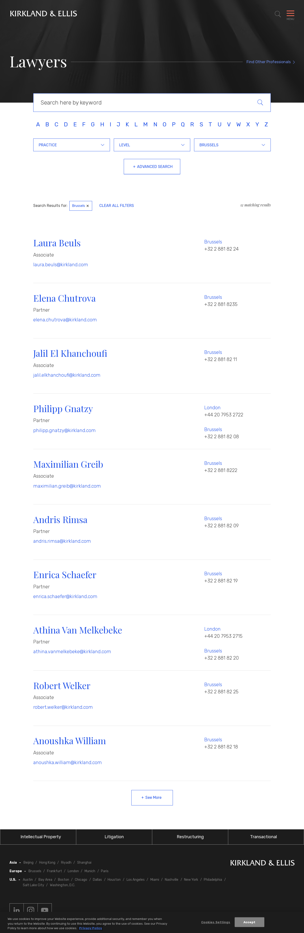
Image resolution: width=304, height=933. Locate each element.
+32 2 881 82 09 (221, 525)
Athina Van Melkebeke (77, 630)
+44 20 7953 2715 (223, 636)
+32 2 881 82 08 (221, 436)
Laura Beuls (57, 243)
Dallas (97, 880)
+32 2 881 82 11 (220, 359)
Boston (63, 880)
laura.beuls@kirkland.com (60, 264)
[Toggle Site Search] (277, 14)
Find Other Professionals (269, 62)
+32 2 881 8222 (220, 470)
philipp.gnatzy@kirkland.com (64, 430)
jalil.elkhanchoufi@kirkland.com (66, 375)
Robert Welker (61, 685)
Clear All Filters (116, 205)
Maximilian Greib (68, 464)
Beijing (28, 863)
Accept (249, 922)
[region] (152, 922)
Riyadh (66, 863)
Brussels (213, 242)
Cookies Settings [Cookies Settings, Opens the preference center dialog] (215, 922)
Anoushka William (69, 740)
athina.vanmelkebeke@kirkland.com (72, 651)
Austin (28, 880)
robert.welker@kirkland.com (63, 707)
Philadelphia (213, 880)
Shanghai (84, 863)
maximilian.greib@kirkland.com (67, 486)
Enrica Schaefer (64, 574)
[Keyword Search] (152, 102)
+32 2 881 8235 (221, 304)
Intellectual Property (40, 836)
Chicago (81, 880)
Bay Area (45, 880)
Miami (154, 880)
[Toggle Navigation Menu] (290, 14)
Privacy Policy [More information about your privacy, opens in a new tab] (90, 928)
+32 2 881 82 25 (221, 692)
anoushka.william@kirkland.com (67, 762)
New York (191, 880)
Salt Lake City (33, 885)
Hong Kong (47, 863)
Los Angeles (136, 880)
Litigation (114, 836)
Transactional (263, 836)
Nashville (171, 880)
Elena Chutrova (64, 298)
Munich (90, 871)
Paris (105, 871)
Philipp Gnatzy (63, 408)
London (212, 407)
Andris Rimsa (60, 519)
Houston (114, 880)
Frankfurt (54, 871)
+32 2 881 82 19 (221, 581)
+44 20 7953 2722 (223, 415)
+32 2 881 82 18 (221, 747)
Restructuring (190, 836)
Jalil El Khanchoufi (70, 353)
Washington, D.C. (62, 885)
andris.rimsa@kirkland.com (62, 541)
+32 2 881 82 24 (221, 249)
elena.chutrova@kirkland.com (65, 320)
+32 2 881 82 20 (221, 658)
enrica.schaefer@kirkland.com (65, 596)
